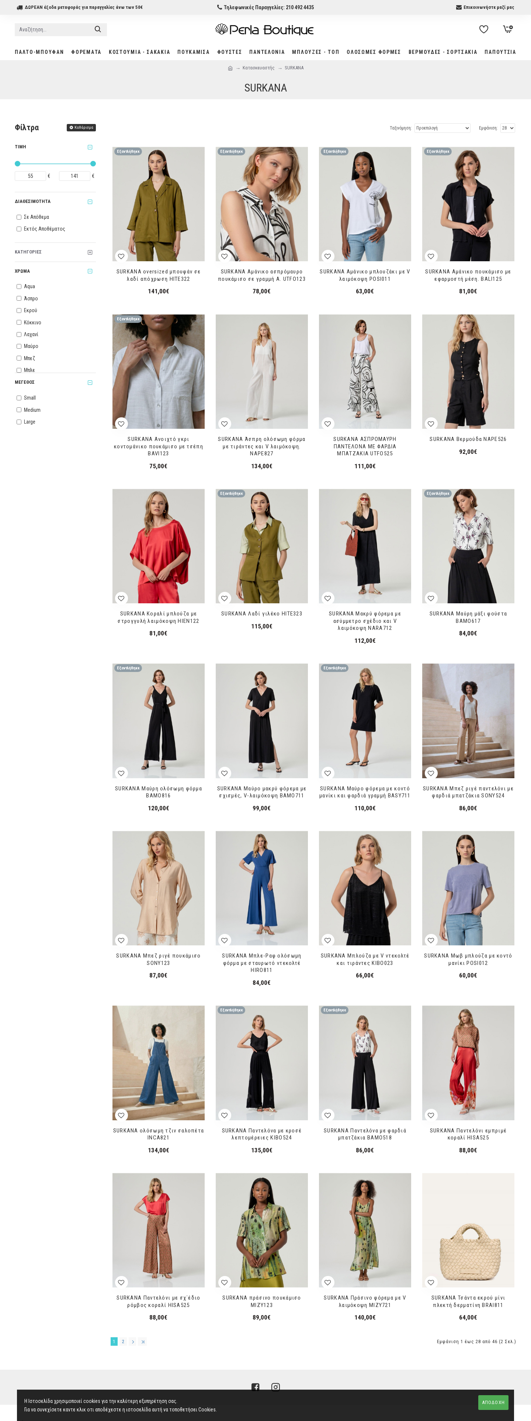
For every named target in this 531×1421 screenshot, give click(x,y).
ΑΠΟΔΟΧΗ (493, 1402)
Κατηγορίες (28, 252)
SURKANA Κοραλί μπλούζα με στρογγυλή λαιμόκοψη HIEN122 (158, 617)
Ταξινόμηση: (401, 128)
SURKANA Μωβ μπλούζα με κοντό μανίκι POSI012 (468, 959)
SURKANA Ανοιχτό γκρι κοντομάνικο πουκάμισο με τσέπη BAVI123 (158, 446)
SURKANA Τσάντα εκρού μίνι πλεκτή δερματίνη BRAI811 (468, 1301)
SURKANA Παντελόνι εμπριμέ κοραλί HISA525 (468, 1134)
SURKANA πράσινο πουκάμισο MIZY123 (261, 1301)
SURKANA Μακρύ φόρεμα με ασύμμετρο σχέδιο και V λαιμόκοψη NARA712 (365, 620)
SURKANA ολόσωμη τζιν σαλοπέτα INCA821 (158, 1134)
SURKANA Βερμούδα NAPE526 (468, 439)
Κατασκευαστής (259, 67)
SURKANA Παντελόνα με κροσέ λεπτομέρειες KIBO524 (262, 1134)
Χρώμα (22, 271)
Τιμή (20, 146)
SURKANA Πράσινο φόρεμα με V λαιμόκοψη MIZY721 (365, 1301)
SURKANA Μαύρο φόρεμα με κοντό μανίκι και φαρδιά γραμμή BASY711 (365, 792)
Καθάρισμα (83, 127)
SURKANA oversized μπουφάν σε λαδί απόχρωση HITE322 (159, 275)
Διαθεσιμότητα (33, 201)
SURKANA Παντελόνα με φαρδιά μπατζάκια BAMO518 (365, 1134)
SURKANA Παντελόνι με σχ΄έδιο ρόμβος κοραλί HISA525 (158, 1301)
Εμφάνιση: (488, 128)
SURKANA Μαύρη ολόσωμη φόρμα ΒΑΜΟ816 (158, 792)
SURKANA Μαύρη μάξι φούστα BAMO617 (468, 617)
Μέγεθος (25, 382)
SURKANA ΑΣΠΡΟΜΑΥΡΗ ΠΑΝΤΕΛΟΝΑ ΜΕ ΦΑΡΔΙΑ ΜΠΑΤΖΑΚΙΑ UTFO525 (364, 446)
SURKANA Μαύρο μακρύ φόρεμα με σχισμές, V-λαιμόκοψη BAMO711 (262, 792)
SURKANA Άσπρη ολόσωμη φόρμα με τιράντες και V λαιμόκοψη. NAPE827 (261, 446)
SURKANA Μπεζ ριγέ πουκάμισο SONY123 (158, 959)
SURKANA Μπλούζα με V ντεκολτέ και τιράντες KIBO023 (365, 959)
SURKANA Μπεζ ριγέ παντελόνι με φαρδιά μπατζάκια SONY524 (468, 792)
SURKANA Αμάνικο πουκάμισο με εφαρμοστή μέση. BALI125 (468, 275)
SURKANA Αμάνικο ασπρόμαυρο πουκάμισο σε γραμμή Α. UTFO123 (262, 275)
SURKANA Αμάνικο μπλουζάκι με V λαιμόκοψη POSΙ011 (365, 275)
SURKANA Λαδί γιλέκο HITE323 (261, 613)
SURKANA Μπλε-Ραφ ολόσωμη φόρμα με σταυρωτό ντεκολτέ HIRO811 (261, 962)
